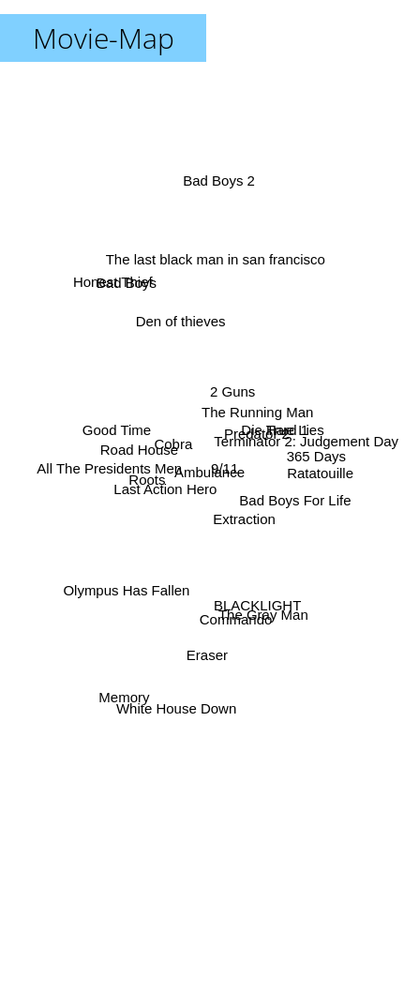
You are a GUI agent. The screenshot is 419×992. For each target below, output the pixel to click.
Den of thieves (182, 328)
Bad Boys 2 (220, 190)
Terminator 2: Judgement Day (308, 440)
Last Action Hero (160, 487)
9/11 (223, 468)
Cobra (171, 445)
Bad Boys (128, 292)
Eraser (204, 657)
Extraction (242, 519)
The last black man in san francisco (216, 270)
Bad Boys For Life (292, 501)
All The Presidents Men (113, 470)
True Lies (297, 426)
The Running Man (257, 407)
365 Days (310, 456)
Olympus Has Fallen (125, 587)
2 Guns (233, 386)
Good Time (121, 434)
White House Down (177, 707)
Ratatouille (314, 475)
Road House (141, 450)
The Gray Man (262, 611)
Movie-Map (103, 38)
